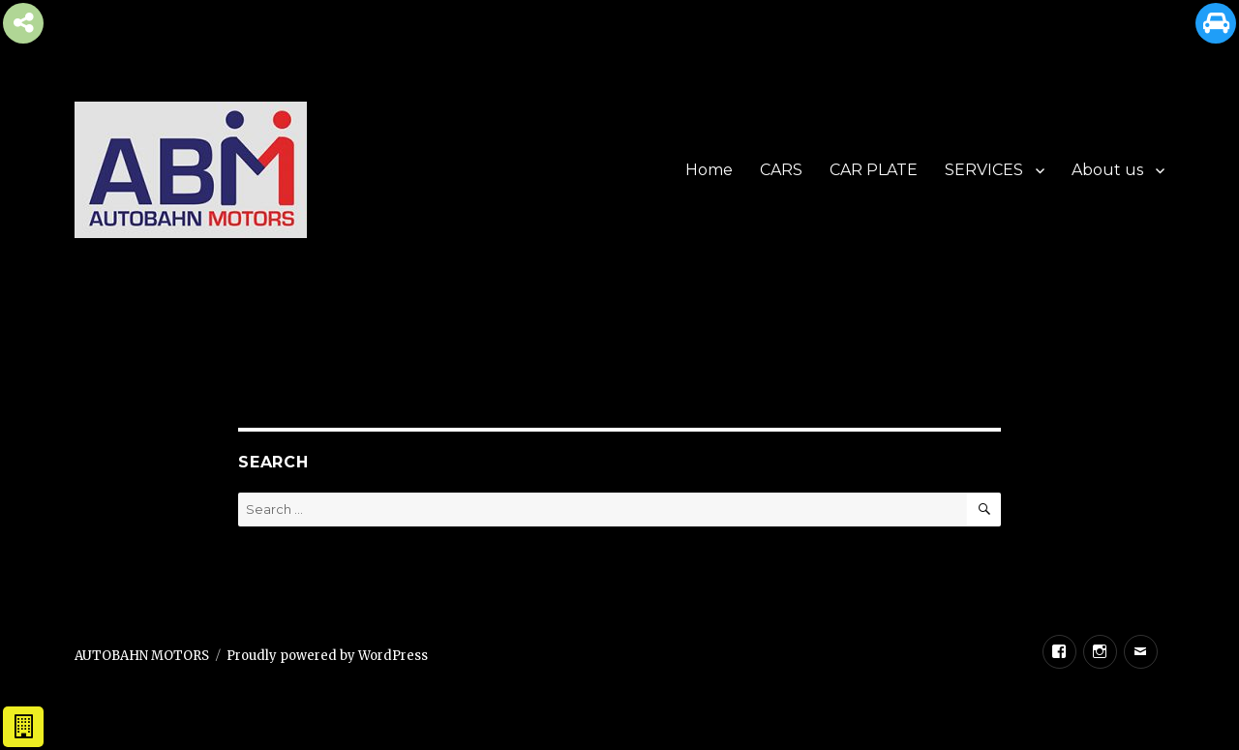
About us (1107, 170)
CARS (781, 170)
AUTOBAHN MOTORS (142, 655)
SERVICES (984, 170)
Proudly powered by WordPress (327, 655)
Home (709, 170)
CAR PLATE (874, 170)
